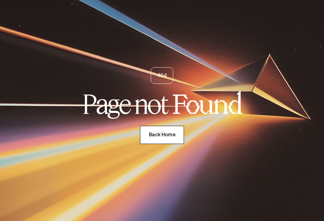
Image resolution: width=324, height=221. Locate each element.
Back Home (162, 135)
